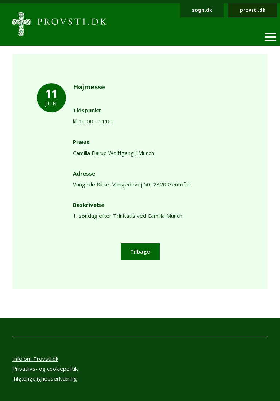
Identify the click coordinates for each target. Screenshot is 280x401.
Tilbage (140, 251)
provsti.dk (252, 10)
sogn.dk (202, 10)
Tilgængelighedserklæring (44, 378)
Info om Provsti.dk (35, 358)
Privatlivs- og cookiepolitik (45, 368)
